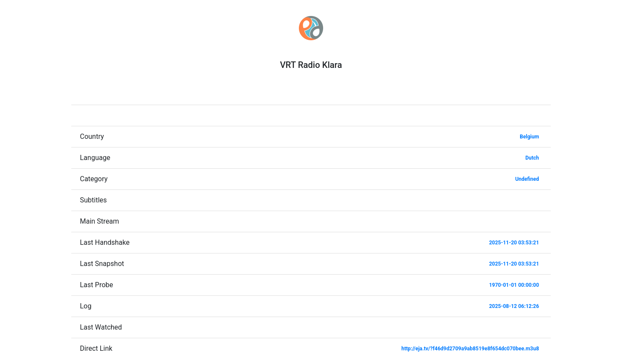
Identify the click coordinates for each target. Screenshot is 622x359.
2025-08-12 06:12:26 (514, 306)
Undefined (527, 179)
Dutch (532, 158)
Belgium (529, 137)
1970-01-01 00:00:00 (514, 285)
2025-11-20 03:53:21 (514, 243)
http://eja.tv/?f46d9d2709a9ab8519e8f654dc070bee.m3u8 (470, 349)
